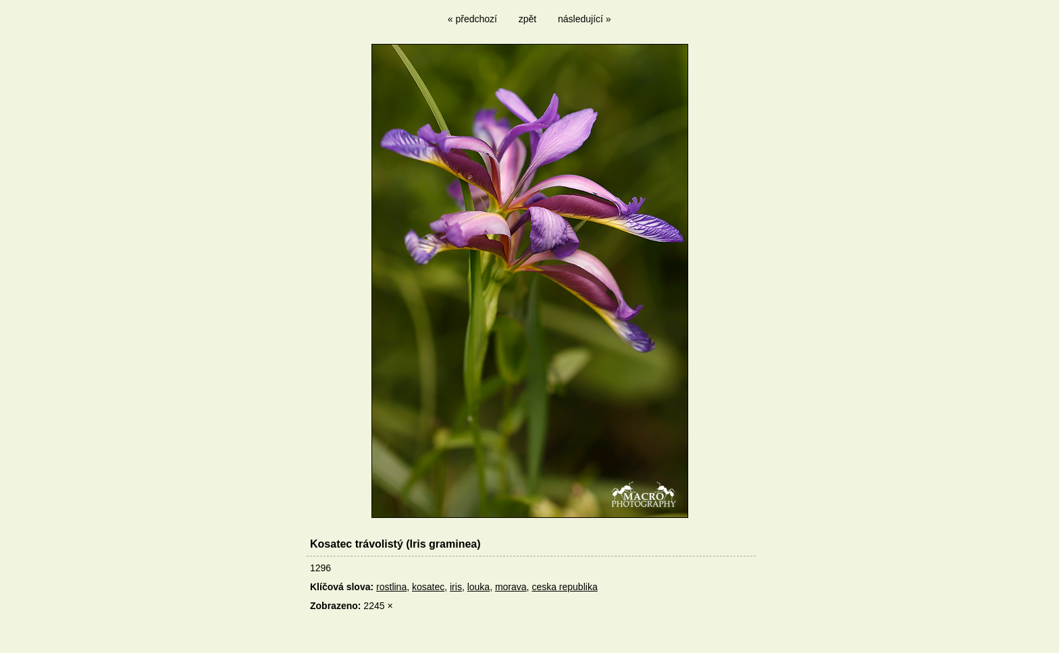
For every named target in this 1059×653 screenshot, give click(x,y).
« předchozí (472, 19)
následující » (584, 19)
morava (511, 586)
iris (456, 586)
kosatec (428, 586)
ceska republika (564, 586)
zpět (527, 19)
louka (478, 586)
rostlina (391, 586)
